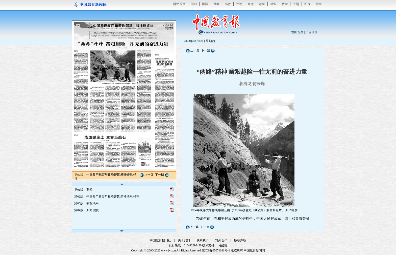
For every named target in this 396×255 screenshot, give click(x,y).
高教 (228, 4)
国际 (205, 4)
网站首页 (179, 4)
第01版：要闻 (83, 189)
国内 (194, 4)
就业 (273, 4)
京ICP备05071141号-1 (216, 250)
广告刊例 (311, 32)
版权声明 (240, 240)
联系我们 (202, 240)
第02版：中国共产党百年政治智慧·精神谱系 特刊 (106, 196)
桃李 (319, 4)
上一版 (149, 174)
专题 (296, 4)
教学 (285, 4)
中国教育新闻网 (254, 250)
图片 (307, 4)
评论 (239, 4)
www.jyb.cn (168, 250)
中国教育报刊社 (160, 240)
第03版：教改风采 (86, 203)
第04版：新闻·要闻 (86, 210)
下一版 (159, 174)
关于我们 (184, 240)
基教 (216, 4)
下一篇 (206, 50)
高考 (250, 4)
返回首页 (297, 32)
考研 (262, 4)
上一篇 (195, 50)
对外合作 (221, 240)
